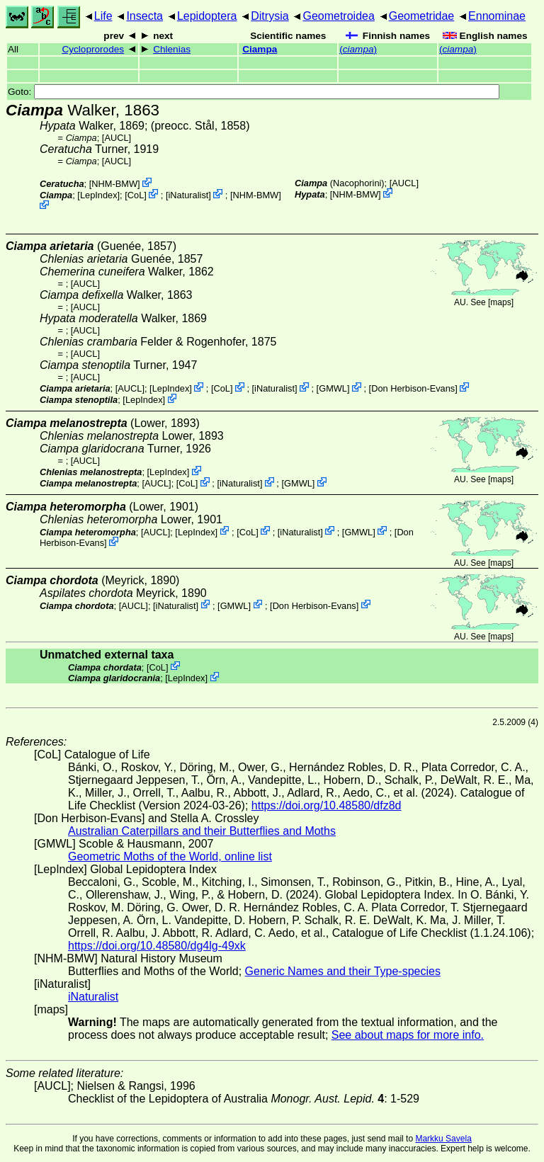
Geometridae (422, 16)
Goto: (253, 91)
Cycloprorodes (93, 49)
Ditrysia (269, 16)
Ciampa (259, 49)
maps (500, 302)
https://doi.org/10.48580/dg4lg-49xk (157, 946)
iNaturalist (188, 195)
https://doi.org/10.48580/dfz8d (326, 805)
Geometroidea (338, 16)
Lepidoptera (207, 16)
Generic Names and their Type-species (343, 971)
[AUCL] (116, 137)
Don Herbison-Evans (413, 388)
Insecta (144, 16)
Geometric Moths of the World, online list (170, 856)
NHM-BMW (114, 183)
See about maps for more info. (408, 1035)
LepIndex (99, 195)
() (358, 49)
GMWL (333, 388)
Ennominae (497, 16)
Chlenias (172, 49)
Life (103, 16)
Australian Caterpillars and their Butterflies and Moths (202, 831)
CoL (136, 195)
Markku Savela (443, 1139)
